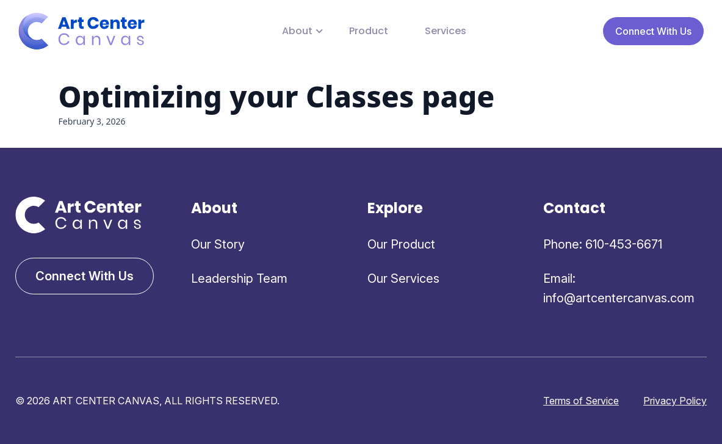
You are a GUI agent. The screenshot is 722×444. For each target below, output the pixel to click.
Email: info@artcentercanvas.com (619, 288)
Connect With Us (653, 31)
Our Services (403, 278)
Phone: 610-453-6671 (602, 244)
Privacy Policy (675, 401)
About (297, 31)
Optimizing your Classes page (277, 96)
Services (445, 31)
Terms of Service (581, 401)
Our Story (218, 244)
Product (368, 31)
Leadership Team (239, 278)
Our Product (401, 244)
